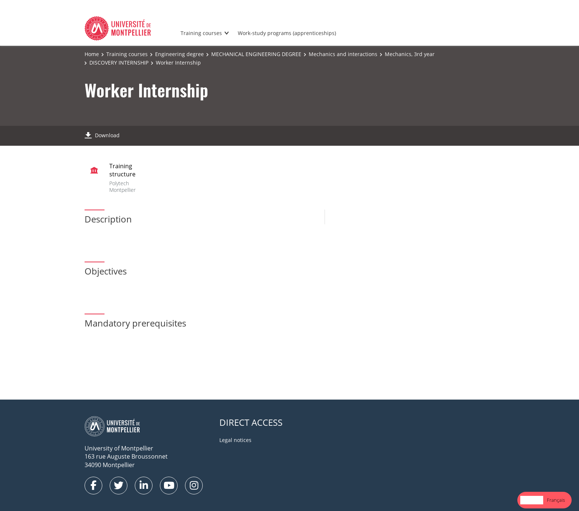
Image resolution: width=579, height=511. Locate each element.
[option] (556, 500)
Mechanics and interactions (343, 54)
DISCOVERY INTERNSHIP (118, 62)
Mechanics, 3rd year (410, 54)
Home (92, 54)
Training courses (201, 33)
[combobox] (531, 500)
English (531, 500)
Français (556, 500)
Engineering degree (179, 54)
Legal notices (235, 439)
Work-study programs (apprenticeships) (287, 33)
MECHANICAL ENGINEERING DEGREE (256, 54)
